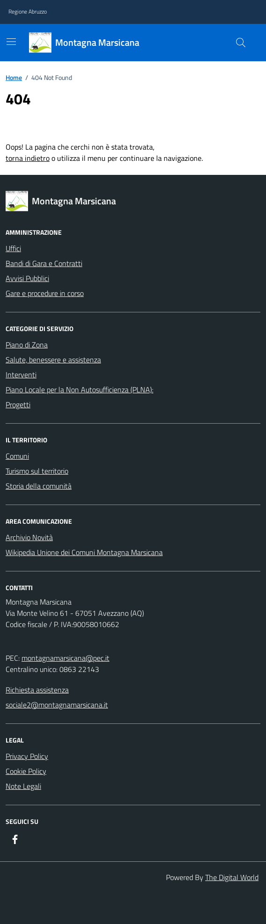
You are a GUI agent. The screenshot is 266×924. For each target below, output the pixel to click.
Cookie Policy (26, 771)
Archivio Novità (29, 537)
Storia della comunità (39, 485)
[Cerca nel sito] (241, 42)
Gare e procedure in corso (45, 293)
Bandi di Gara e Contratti (44, 263)
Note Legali (23, 786)
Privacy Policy (27, 756)
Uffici (13, 248)
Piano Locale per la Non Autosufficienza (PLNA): (79, 389)
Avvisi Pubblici (27, 278)
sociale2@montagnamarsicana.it (57, 704)
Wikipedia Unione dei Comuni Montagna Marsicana (84, 552)
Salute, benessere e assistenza (53, 359)
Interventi (21, 374)
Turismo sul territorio (37, 470)
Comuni (17, 456)
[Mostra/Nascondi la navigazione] (11, 41)
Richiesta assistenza (37, 689)
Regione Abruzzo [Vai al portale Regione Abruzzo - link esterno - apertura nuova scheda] (27, 11)
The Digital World (232, 877)
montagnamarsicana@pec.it (65, 658)
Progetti (18, 404)
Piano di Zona (27, 344)
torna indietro (28, 158)
